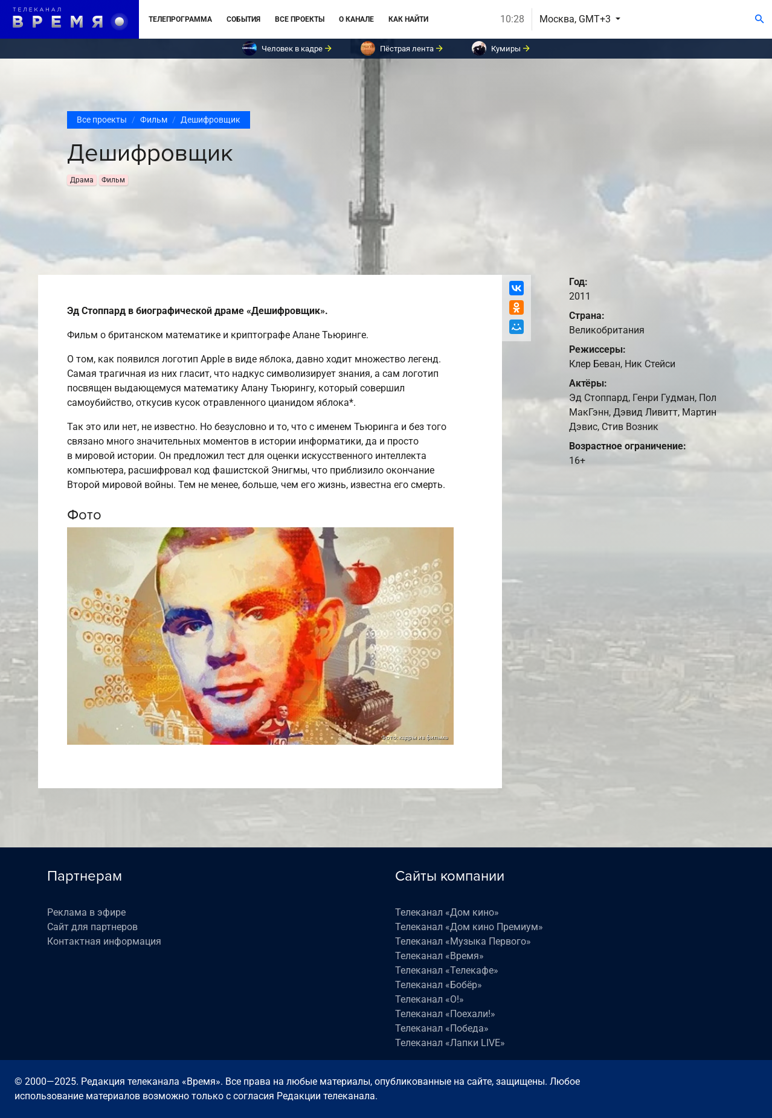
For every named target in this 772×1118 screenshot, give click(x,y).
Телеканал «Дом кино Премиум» (469, 927)
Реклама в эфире (86, 912)
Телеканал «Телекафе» (446, 970)
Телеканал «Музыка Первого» (463, 941)
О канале (356, 19)
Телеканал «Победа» (442, 1028)
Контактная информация (104, 941)
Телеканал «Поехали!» (445, 1014)
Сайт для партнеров (92, 927)
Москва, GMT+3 (576, 19)
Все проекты (299, 19)
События (243, 19)
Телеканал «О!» (429, 999)
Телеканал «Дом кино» (447, 912)
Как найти (408, 19)
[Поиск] (759, 19)
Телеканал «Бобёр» (438, 985)
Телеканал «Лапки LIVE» (450, 1043)
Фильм (153, 119)
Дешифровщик (210, 119)
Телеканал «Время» (439, 956)
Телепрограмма (180, 19)
